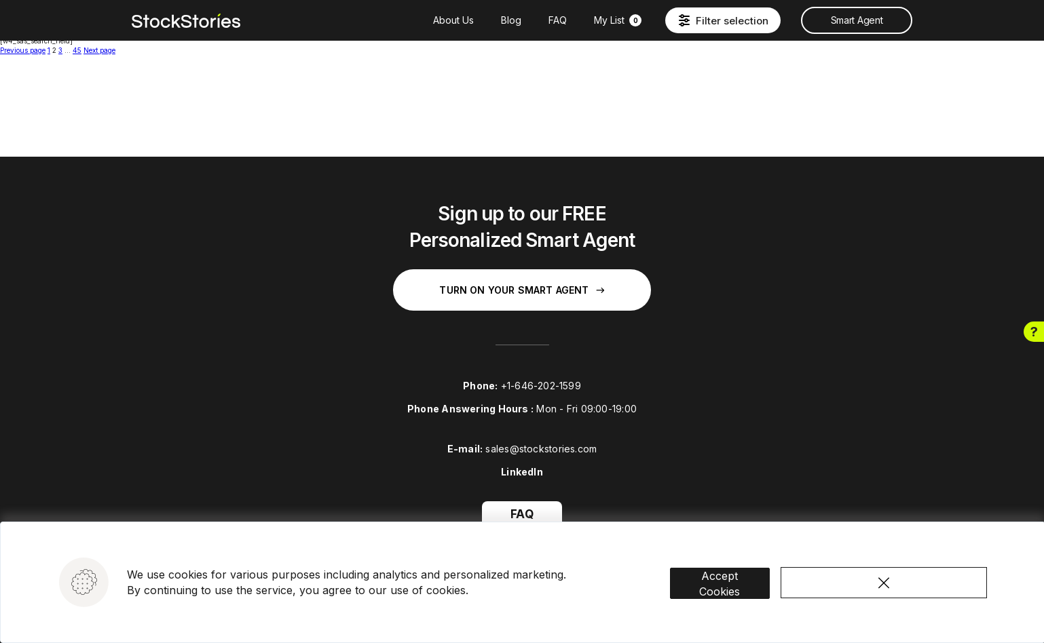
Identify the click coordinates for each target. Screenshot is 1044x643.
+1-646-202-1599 (541, 385)
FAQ (557, 20)
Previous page (22, 50)
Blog (511, 20)
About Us (453, 20)
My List (617, 20)
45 (77, 50)
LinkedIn (522, 472)
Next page (99, 50)
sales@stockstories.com (541, 448)
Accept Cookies (731, 572)
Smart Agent (856, 20)
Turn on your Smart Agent (521, 290)
